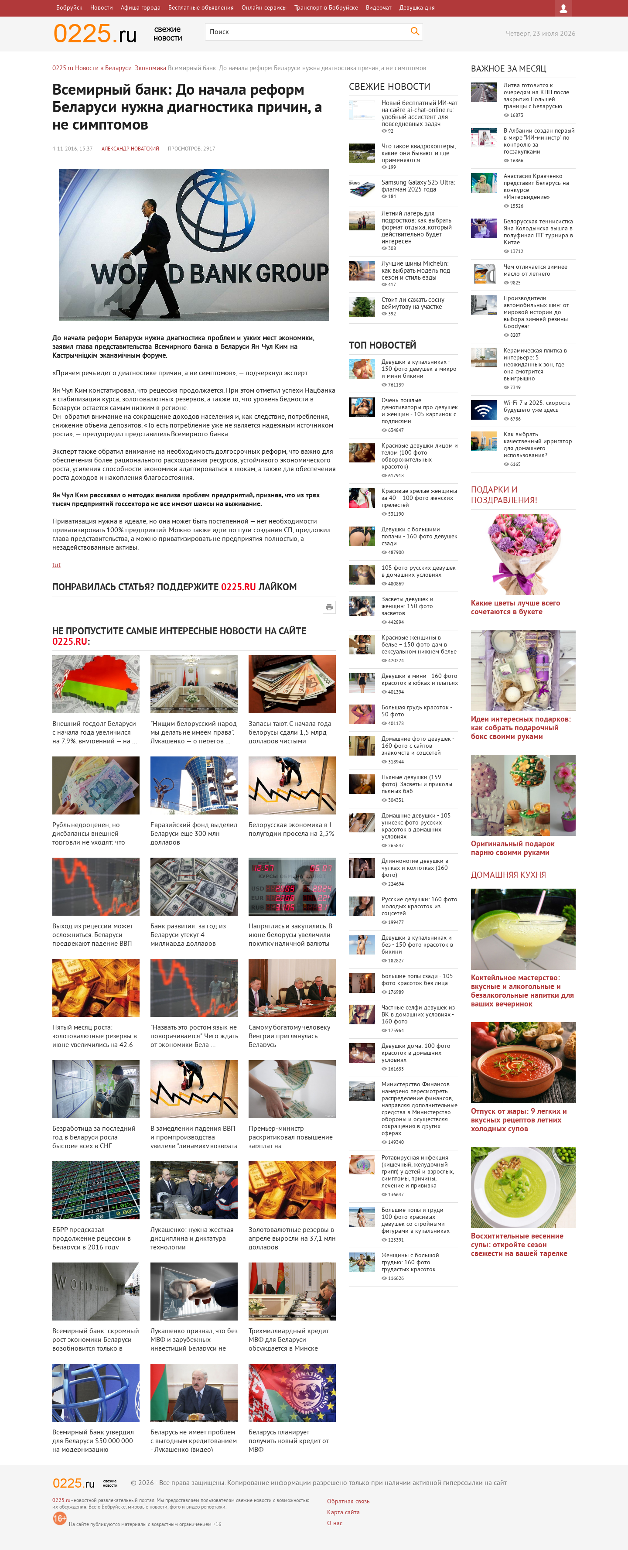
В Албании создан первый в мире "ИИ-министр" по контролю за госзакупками (539, 141)
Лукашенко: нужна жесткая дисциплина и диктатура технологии (192, 1239)
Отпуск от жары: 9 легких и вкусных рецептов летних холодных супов (519, 1120)
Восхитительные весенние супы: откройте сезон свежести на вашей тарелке (519, 1245)
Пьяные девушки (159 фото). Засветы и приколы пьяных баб (417, 784)
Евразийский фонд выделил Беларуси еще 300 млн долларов (193, 834)
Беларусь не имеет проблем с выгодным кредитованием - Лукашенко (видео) (193, 1441)
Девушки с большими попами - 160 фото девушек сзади (419, 536)
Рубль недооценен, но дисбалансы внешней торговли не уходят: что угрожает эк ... (88, 838)
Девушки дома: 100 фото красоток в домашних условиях (416, 1053)
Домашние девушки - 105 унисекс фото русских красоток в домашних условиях (416, 826)
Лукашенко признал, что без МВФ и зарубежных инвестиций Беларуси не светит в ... (194, 1344)
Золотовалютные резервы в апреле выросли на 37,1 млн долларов (292, 1239)
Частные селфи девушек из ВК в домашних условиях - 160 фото (418, 1015)
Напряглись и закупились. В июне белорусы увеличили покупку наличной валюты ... (290, 939)
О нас (334, 1523)
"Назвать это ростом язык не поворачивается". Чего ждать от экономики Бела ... (194, 1036)
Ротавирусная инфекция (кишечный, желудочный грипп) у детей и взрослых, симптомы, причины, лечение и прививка (418, 1172)
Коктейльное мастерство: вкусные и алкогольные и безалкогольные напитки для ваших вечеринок (522, 991)
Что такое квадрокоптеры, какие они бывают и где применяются (418, 154)
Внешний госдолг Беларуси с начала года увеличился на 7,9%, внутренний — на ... (94, 733)
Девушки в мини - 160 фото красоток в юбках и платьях (420, 680)
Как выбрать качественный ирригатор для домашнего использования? (538, 445)
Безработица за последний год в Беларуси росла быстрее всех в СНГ (94, 1138)
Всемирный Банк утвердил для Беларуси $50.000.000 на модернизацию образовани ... (93, 1445)
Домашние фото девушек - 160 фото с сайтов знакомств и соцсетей (418, 746)
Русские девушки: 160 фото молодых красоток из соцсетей (419, 906)
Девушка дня (417, 8)
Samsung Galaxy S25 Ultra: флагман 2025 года (418, 186)
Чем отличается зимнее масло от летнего (535, 270)
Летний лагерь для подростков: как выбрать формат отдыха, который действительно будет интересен (417, 228)
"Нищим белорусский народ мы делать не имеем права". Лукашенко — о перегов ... (193, 733)
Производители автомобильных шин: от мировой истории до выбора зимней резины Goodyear (536, 312)
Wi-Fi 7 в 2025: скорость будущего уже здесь (537, 407)
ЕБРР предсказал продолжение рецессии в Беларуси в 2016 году (91, 1239)
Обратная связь (348, 1502)
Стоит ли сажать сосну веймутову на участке (413, 303)
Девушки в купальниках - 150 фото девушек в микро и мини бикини (419, 369)
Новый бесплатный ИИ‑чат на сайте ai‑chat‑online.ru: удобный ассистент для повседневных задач (419, 114)
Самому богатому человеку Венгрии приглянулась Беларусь (289, 1036)
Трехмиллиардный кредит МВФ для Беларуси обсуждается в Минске (289, 1340)
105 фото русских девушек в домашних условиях (419, 572)
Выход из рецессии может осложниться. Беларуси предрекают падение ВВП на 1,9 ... (92, 939)
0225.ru (61, 1501)
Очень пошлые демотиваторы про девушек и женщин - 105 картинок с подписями (420, 411)
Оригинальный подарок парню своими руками (513, 848)
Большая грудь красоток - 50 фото (417, 711)
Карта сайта (343, 1512)
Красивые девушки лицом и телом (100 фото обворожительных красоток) (420, 456)
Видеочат (379, 8)
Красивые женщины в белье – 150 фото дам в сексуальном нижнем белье (419, 645)
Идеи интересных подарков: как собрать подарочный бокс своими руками (521, 728)
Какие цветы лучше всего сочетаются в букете (515, 608)
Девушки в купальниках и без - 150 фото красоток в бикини (417, 945)
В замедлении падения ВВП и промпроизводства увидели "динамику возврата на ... (194, 1142)
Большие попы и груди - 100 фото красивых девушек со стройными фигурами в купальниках (416, 1221)
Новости (101, 8)
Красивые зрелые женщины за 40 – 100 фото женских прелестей (419, 498)
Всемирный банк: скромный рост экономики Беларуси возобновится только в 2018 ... (95, 1344)
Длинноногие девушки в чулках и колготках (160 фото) (415, 868)
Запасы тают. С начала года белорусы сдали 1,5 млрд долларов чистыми (290, 733)
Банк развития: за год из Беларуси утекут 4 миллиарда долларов (188, 935)
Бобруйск (69, 8)
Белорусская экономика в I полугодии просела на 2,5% (291, 829)
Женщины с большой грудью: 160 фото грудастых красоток (410, 1262)
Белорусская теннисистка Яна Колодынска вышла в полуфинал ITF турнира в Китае (538, 232)
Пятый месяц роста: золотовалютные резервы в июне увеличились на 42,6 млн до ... (94, 1040)
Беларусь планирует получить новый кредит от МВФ (289, 1441)
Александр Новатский (130, 149)
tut (56, 565)
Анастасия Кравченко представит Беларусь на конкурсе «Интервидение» (536, 187)
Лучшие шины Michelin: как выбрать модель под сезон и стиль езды (416, 271)
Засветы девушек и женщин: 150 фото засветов (407, 606)
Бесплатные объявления (201, 8)
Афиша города (140, 8)
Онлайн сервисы (264, 8)
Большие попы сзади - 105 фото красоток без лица (417, 980)
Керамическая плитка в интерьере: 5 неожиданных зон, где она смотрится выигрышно (535, 365)
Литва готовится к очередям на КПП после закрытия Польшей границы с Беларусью (536, 96)
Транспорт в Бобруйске (326, 8)
